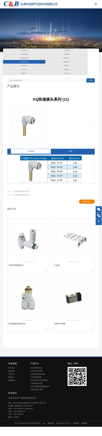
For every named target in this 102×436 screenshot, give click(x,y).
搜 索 (90, 89)
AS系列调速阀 (36, 386)
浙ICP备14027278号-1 (63, 432)
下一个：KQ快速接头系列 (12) (18, 204)
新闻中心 (11, 386)
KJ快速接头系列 (36, 393)
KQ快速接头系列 (37, 399)
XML (43, 432)
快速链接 (12, 372)
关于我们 (11, 377)
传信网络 (84, 432)
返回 (70, 160)
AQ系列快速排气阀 (38, 383)
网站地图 (51, 432)
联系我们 (11, 389)
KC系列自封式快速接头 (39, 389)
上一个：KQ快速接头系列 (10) (18, 200)
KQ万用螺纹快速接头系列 (40, 396)
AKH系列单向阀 (36, 380)
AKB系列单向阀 (36, 377)
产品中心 (11, 383)
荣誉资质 (11, 380)
